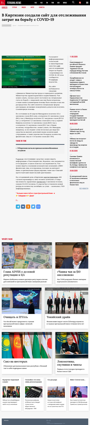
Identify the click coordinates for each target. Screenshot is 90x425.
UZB (59, 3)
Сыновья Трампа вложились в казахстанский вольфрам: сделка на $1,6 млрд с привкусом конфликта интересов (78, 161)
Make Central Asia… (78, 380)
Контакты (6, 420)
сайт (58, 66)
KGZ (41, 3)
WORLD (66, 3)
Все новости (83, 188)
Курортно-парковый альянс (11, 381)
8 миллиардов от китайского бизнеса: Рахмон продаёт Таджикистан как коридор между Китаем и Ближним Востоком (79, 67)
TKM (53, 3)
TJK (47, 3)
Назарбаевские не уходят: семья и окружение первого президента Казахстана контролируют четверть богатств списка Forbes (79, 84)
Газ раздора (53, 380)
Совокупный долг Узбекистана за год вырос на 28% (77, 131)
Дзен (31, 196)
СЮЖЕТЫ (42, 7)
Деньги (14, 25)
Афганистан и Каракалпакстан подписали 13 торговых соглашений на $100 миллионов (79, 100)
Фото (32, 7)
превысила (41, 182)
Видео (24, 7)
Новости (4, 7)
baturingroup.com (58, 423)
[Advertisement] (45, 41)
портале (54, 80)
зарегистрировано (51, 177)
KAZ (36, 3)
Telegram (21, 196)
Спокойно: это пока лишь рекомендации (33, 382)
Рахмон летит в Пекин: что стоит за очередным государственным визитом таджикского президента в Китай (78, 114)
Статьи (14, 7)
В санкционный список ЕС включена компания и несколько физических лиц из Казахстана (78, 180)
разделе (20, 159)
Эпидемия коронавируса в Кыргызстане (28, 25)
